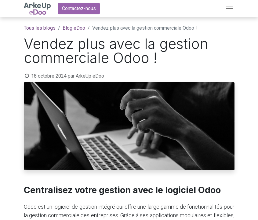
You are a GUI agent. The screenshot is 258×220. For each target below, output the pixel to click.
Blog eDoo (74, 28)
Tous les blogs (40, 28)
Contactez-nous (79, 8)
